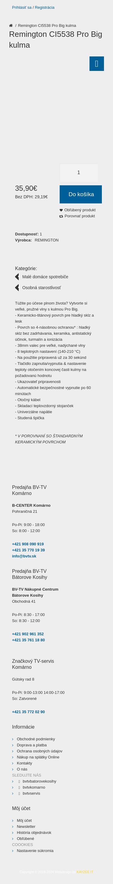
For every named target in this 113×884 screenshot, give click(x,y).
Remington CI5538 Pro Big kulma (47, 25)
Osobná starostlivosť (41, 287)
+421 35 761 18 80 (28, 640)
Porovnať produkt (80, 216)
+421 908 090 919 (28, 544)
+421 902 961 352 (28, 634)
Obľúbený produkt (80, 210)
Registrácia (45, 7)
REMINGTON (46, 240)
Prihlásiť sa (22, 7)
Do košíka (81, 194)
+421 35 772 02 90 (28, 712)
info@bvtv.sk (24, 556)
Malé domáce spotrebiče (45, 276)
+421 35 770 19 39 (28, 550)
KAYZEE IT (85, 872)
